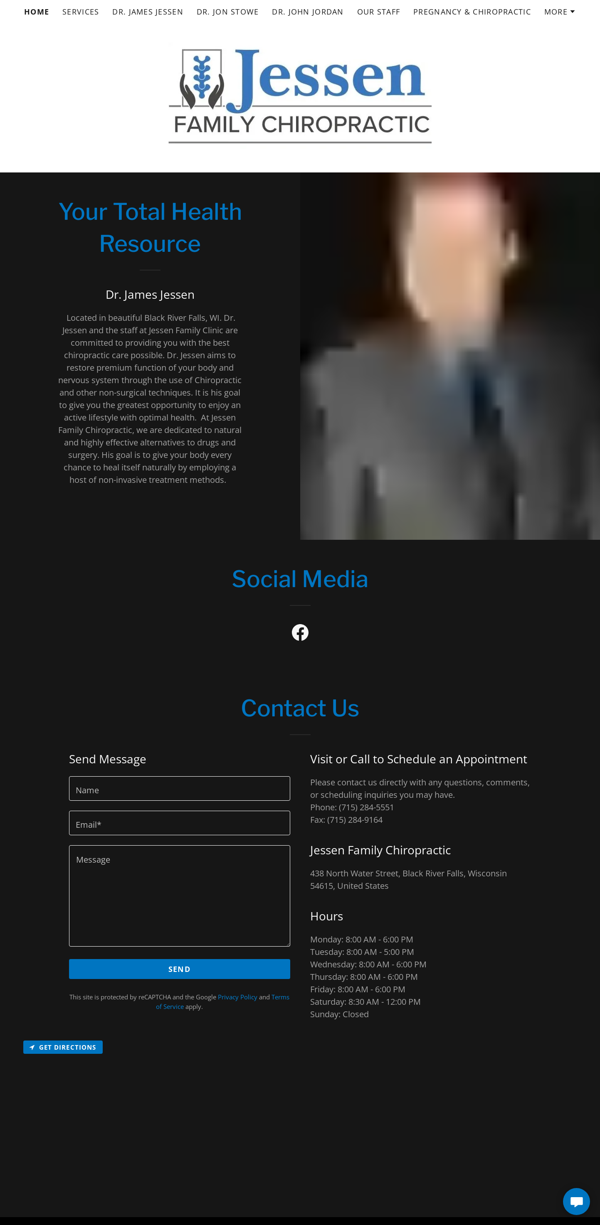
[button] (560, 11)
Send (179, 969)
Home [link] (36, 12)
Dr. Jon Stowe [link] (228, 12)
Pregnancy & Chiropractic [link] (472, 12)
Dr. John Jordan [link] (307, 12)
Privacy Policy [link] (237, 997)
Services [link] (80, 12)
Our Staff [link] (378, 12)
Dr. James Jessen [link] (147, 12)
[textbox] (179, 788)
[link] (300, 634)
